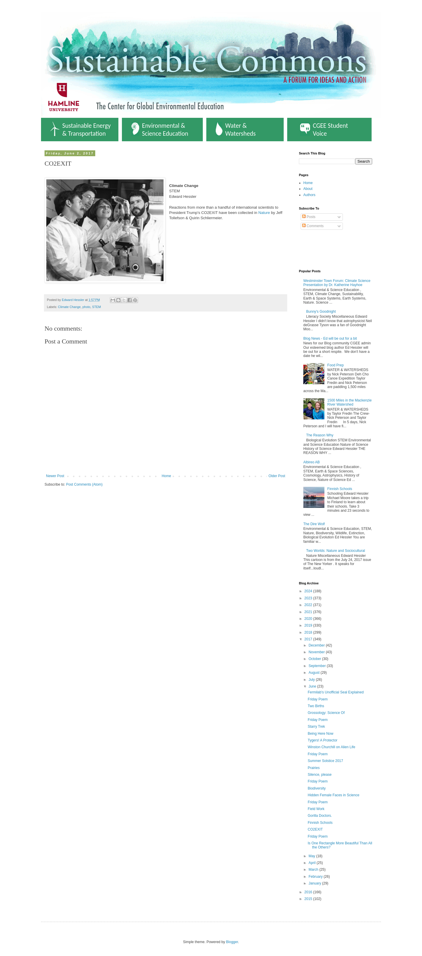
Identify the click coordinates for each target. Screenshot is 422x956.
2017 (308, 639)
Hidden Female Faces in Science (333, 795)
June (313, 686)
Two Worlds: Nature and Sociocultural (335, 551)
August (315, 673)
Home (166, 476)
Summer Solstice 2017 (325, 761)
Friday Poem (318, 699)
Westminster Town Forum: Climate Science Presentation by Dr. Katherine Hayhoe (336, 283)
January (315, 883)
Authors (309, 195)
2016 (308, 892)
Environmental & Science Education (159, 129)
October (315, 659)
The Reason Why (319, 435)
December (317, 645)
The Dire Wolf (314, 524)
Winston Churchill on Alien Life (331, 747)
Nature (264, 212)
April (312, 863)
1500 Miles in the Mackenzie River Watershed (349, 402)
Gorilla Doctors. (320, 816)
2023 (308, 598)
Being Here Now (320, 734)
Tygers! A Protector (322, 740)
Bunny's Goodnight (321, 311)
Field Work (316, 809)
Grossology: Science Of (326, 713)
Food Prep (335, 365)
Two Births (316, 706)
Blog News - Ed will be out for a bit (330, 338)
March (314, 869)
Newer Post (55, 476)
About (307, 189)
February (316, 877)
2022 (308, 605)
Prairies (314, 768)
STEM (96, 307)
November (317, 652)
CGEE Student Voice (324, 129)
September (318, 666)
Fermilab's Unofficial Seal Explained (336, 692)
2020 (308, 619)
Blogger (232, 942)
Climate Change (69, 307)
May (312, 856)
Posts (308, 217)
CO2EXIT (315, 829)
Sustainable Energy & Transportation (80, 129)
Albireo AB (311, 462)
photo (86, 307)
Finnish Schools (339, 489)
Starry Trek (316, 726)
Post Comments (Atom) (84, 484)
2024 (308, 591)
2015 (308, 899)
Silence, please (319, 775)
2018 (308, 632)
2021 (308, 612)
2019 (308, 625)
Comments (313, 226)
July (312, 680)
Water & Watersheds (236, 129)
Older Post (276, 476)
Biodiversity (317, 788)
